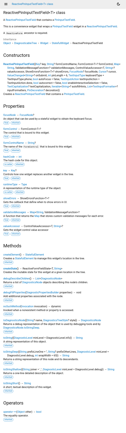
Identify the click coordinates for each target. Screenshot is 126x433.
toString (7, 337)
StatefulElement (34, 254)
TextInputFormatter (104, 86)
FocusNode (76, 71)
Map (116, 64)
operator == (9, 411)
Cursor (102, 71)
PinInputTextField (65, 19)
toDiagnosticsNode (14, 320)
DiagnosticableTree (25, 43)
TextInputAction (70, 79)
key (5, 170)
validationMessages (14, 212)
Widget (44, 43)
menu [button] (6, 4)
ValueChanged (15, 75)
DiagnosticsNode (51, 278)
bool (35, 79)
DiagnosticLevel (23, 337)
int (49, 75)
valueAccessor (11, 226)
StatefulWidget (60, 43)
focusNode (9, 115)
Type (24, 184)
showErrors (9, 198)
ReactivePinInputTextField (21, 19)
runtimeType (10, 184)
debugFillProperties (14, 292)
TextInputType (77, 75)
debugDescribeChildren (16, 278)
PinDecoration (35, 90)
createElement (11, 254)
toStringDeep (10, 351)
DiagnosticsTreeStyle (55, 320)
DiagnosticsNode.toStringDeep (21, 327)
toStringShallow (12, 369)
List (89, 86)
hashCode (9, 156)
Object (7, 43)
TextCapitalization (17, 86)
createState (10, 268)
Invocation (27, 306)
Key (38, 64)
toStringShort (10, 383)
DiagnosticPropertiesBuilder (42, 292)
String (50, 64)
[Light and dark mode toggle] (118, 4)
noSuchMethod (12, 306)
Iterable (56, 86)
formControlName (13, 142)
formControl (10, 128)
